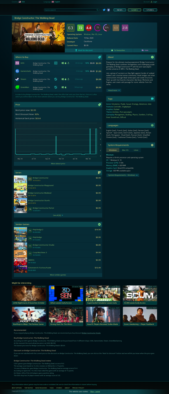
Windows (87, 34)
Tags (52, 388)
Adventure (143, 104)
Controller (117, 107)
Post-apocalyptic (126, 112)
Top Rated (28, 388)
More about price (58, 163)
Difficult (123, 117)
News (120, 10)
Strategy (135, 104)
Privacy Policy (78, 388)
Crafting (149, 115)
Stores (150, 10)
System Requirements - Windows (123, 175)
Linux (100, 34)
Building (129, 115)
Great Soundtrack (112, 117)
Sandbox (142, 115)
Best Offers (17, 388)
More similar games (58, 275)
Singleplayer (126, 107)
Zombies (115, 112)
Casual (128, 104)
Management (120, 115)
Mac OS (94, 34)
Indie (149, 104)
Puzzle (123, 104)
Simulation (116, 104)
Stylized (116, 109)
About (67, 388)
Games (134, 10)
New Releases (41, 388)
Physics (135, 115)
